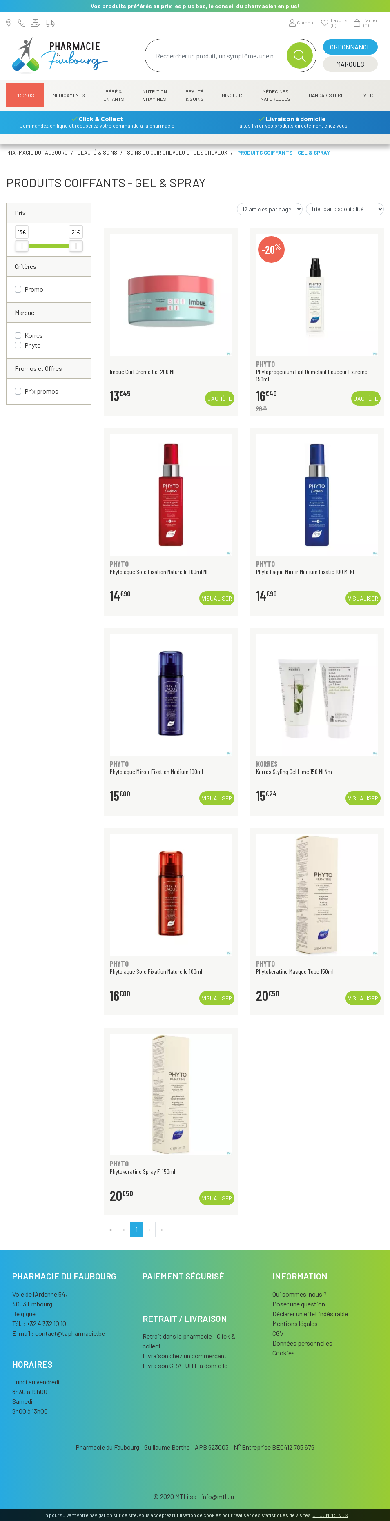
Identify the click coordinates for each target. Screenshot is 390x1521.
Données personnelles (302, 1343)
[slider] (22, 246)
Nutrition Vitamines (155, 95)
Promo (34, 289)
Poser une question (298, 1304)
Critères (25, 266)
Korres (34, 335)
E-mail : (58, 1333)
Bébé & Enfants (113, 95)
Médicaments (69, 95)
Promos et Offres (38, 368)
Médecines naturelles (275, 95)
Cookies (283, 1353)
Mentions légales (295, 1323)
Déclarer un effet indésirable (310, 1313)
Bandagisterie (327, 95)
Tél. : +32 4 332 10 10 (39, 1323)
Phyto (33, 345)
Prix (20, 213)
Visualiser (217, 598)
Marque (24, 312)
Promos (24, 95)
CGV (277, 1333)
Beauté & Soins (194, 95)
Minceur (232, 95)
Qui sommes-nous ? (299, 1294)
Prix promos (41, 391)
